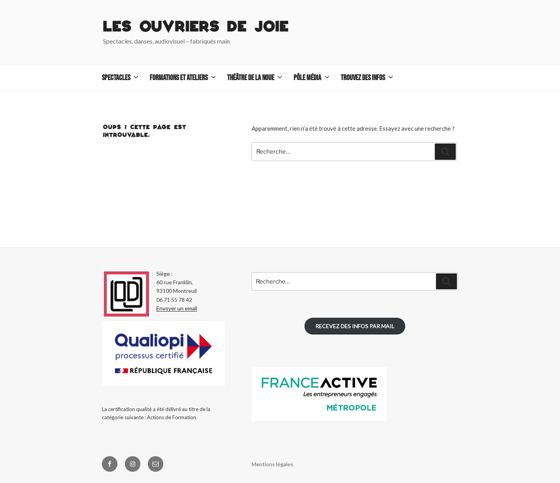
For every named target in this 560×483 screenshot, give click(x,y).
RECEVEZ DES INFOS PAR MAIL (354, 326)
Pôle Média (312, 77)
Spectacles (121, 77)
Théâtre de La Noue (255, 77)
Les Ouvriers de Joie (196, 27)
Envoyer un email (176, 308)
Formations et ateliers (183, 77)
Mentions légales (272, 464)
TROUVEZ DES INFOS (368, 77)
